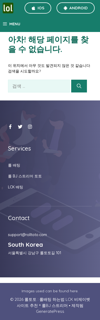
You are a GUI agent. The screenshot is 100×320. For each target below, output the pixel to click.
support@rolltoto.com (27, 234)
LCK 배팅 (15, 187)
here (74, 291)
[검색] (79, 86)
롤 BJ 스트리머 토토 (25, 176)
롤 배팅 (14, 165)
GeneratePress (50, 311)
